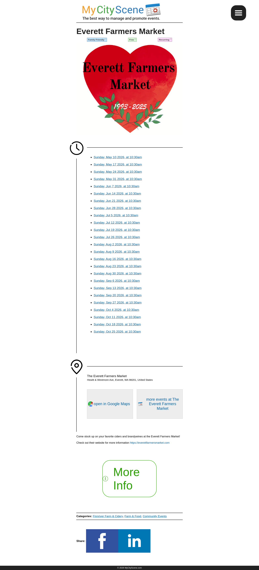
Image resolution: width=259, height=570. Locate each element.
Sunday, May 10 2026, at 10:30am (118, 157)
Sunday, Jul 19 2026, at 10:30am (117, 230)
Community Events (155, 516)
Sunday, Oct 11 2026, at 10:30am (117, 317)
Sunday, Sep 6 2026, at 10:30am (117, 280)
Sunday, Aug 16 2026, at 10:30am (117, 259)
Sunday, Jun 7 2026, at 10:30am (116, 186)
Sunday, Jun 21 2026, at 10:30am (117, 200)
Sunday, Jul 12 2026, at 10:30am (117, 222)
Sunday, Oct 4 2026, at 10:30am (116, 310)
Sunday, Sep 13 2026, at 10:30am (118, 288)
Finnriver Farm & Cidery (108, 516)
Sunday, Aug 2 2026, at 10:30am (117, 244)
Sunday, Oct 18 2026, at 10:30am (117, 324)
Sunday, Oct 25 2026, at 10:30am (117, 331)
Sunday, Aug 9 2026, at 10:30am (117, 251)
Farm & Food (133, 516)
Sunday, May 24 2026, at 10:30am (118, 171)
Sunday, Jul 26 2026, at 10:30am (117, 237)
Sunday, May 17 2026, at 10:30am (118, 164)
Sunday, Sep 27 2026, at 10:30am (118, 302)
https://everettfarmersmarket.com (149, 442)
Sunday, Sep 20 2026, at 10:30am (118, 295)
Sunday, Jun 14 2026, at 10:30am (117, 193)
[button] (238, 12)
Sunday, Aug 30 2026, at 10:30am (117, 273)
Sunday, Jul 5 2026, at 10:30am (116, 215)
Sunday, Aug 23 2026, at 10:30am (117, 266)
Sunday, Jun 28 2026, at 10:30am (117, 208)
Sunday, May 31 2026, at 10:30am (118, 179)
